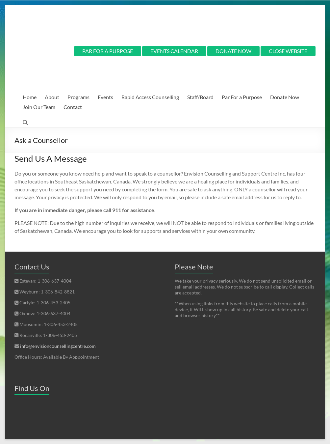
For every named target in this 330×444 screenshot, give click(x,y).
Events (105, 97)
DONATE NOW (233, 51)
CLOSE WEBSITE (288, 51)
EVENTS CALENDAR (174, 51)
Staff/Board (200, 97)
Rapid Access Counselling (150, 97)
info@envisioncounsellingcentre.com (58, 346)
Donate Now (284, 97)
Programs (78, 97)
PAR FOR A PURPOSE (107, 51)
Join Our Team (39, 107)
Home (30, 97)
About (52, 97)
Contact (72, 107)
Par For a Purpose (242, 97)
